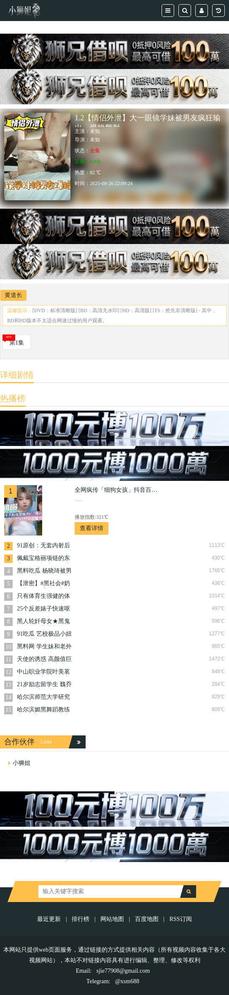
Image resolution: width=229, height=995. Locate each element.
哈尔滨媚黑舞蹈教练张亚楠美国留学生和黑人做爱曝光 (43, 710)
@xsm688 (127, 981)
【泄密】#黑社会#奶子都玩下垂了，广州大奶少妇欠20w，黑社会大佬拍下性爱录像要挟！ (43, 584)
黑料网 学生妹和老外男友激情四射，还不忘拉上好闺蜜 (44, 647)
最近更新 (49, 919)
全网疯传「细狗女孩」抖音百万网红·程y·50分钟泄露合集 (117, 490)
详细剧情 (17, 374)
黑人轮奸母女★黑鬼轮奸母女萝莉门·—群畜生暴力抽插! (44, 622)
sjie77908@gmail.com (123, 971)
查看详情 (91, 528)
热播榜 (12, 398)
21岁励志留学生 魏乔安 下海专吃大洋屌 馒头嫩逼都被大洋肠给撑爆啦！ (44, 685)
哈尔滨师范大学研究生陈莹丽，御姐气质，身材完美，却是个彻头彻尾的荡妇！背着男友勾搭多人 (43, 698)
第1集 (16, 343)
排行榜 (80, 919)
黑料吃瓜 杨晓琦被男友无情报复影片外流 (44, 572)
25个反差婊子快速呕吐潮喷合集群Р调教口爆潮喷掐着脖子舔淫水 (43, 609)
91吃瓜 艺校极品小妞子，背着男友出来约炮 (44, 635)
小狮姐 (21, 763)
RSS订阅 (181, 919)
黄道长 (13, 295)
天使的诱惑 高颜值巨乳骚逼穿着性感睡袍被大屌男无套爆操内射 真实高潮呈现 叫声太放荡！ (44, 660)
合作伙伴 (19, 742)
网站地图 (112, 919)
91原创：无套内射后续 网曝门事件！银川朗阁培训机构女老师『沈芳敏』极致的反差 (44, 546)
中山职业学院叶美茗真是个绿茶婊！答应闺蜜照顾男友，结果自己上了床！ (43, 673)
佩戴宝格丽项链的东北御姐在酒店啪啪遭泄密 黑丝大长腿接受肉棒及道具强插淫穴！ (44, 559)
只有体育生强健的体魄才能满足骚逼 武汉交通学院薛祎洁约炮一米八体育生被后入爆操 (44, 597)
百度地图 (147, 919)
